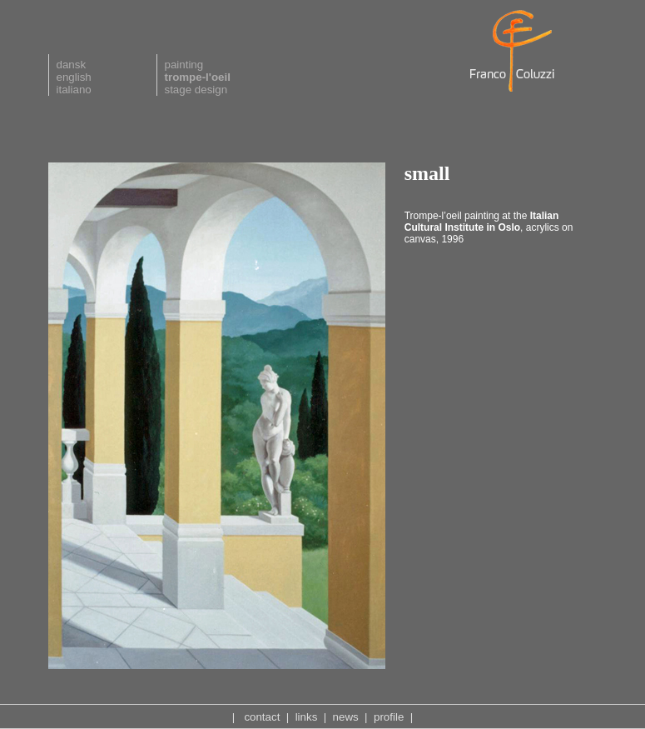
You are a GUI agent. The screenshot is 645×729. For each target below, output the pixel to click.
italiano (74, 89)
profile (389, 717)
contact (262, 717)
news (346, 717)
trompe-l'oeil (198, 77)
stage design (196, 89)
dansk (72, 64)
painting (184, 64)
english (74, 77)
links (306, 717)
